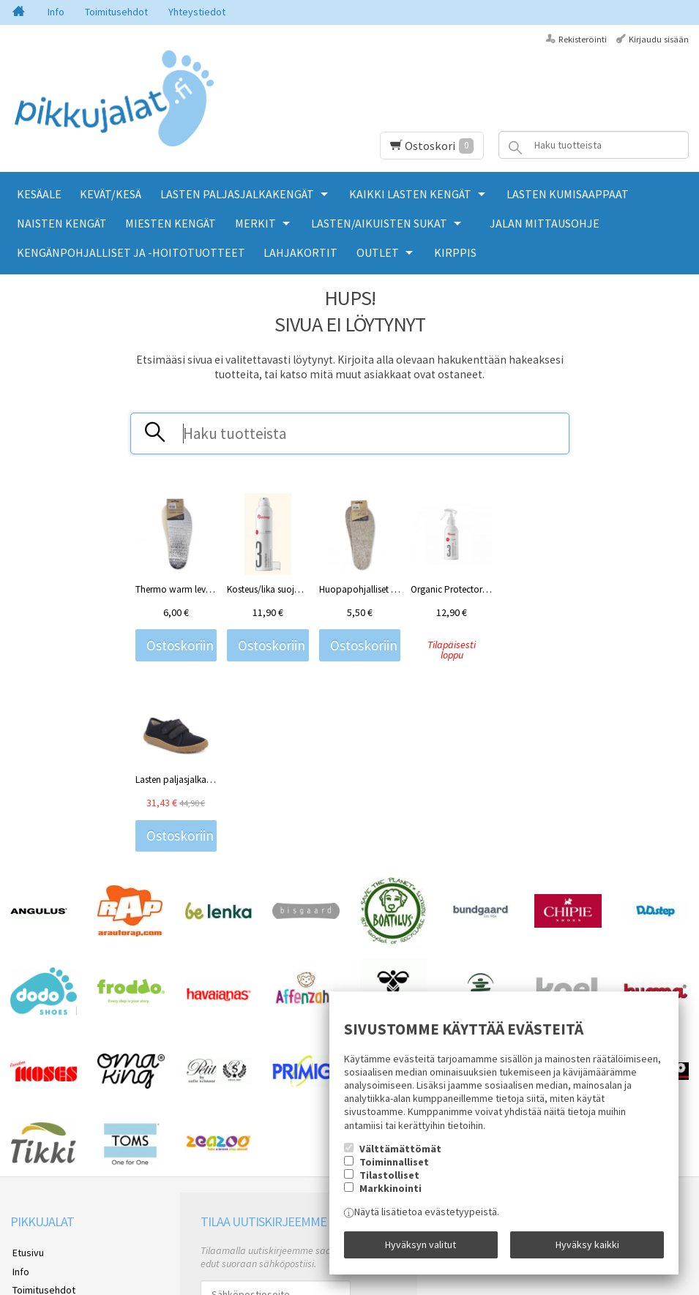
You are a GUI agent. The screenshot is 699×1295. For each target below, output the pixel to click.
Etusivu (26, 1070)
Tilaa (218, 1152)
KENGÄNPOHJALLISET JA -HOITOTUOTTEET (131, 252)
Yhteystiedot (196, 11)
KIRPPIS (455, 252)
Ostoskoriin (179, 645)
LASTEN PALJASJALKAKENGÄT (237, 194)
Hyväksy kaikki (587, 1246)
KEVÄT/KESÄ (110, 194)
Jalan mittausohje (544, 223)
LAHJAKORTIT (300, 252)
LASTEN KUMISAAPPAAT (568, 194)
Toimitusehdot (116, 11)
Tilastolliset (389, 1177)
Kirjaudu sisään (659, 39)
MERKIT (255, 223)
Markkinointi (390, 1190)
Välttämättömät (400, 1150)
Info (56, 11)
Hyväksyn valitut (420, 1246)
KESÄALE (39, 194)
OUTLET (377, 252)
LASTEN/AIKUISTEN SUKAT (379, 223)
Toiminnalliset (394, 1164)
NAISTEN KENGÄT (62, 223)
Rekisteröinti (582, 39)
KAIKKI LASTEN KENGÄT (410, 194)
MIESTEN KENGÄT (170, 223)
